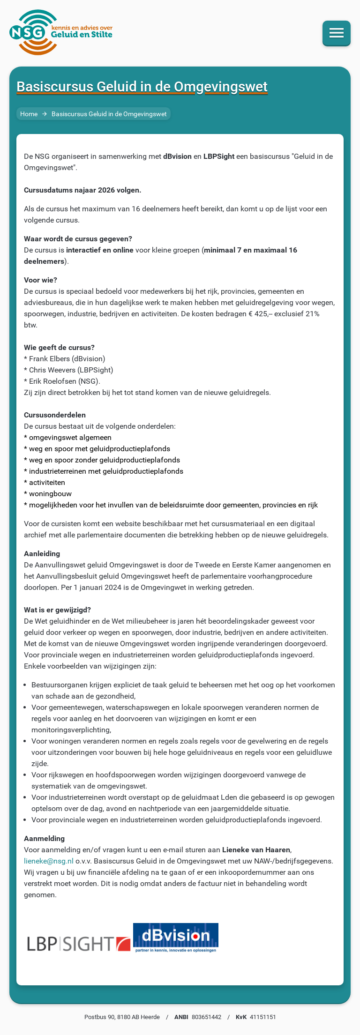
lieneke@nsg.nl (49, 860)
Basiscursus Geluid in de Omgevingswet (109, 114)
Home (29, 114)
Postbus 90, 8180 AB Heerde (122, 1016)
